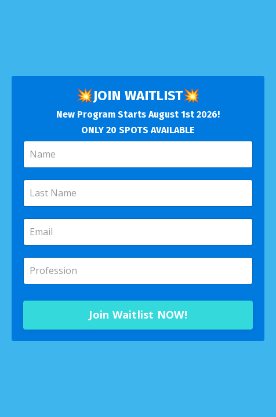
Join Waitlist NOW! (138, 314)
